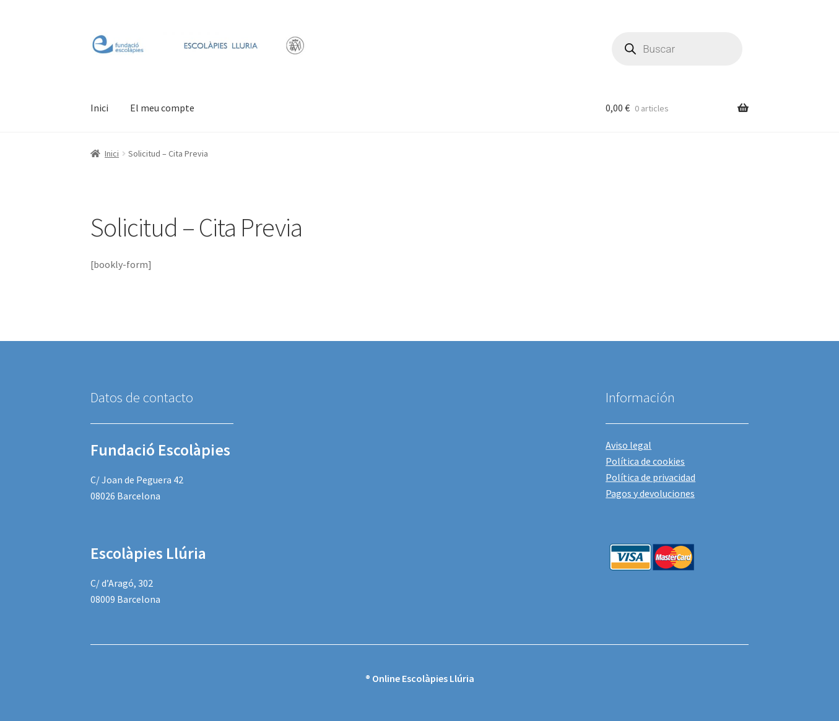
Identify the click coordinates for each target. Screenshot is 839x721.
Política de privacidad (650, 477)
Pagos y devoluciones (650, 493)
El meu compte (162, 107)
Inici (99, 107)
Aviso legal (628, 445)
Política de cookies (645, 461)
